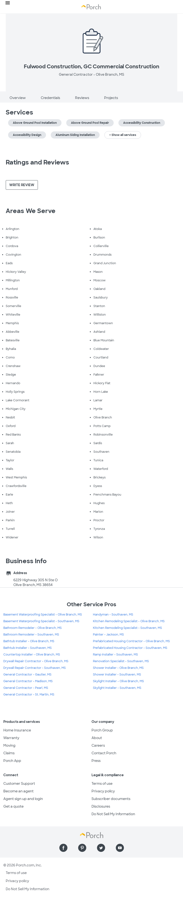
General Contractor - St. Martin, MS (28, 694)
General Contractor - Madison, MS (28, 681)
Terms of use (102, 783)
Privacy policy (103, 791)
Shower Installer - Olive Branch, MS (118, 668)
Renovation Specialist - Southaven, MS (121, 661)
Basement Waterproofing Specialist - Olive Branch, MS (42, 614)
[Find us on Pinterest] (82, 848)
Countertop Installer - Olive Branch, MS (31, 654)
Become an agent (18, 791)
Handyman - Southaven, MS (113, 614)
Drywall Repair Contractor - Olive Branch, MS (35, 661)
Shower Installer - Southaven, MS (117, 674)
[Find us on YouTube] (120, 848)
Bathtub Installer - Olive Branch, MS (28, 641)
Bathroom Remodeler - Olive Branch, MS (32, 628)
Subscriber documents (111, 799)
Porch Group (102, 730)
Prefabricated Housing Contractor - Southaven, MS (130, 648)
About (97, 738)
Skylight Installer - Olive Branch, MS (118, 681)
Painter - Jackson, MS (108, 634)
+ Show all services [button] (122, 135)
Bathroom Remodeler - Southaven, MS (31, 634)
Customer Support (19, 783)
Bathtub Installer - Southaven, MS (27, 648)
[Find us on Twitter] (101, 848)
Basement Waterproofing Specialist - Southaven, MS (41, 621)
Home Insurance (17, 730)
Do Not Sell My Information (113, 814)
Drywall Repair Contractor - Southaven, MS (34, 668)
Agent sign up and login (23, 799)
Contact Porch (104, 753)
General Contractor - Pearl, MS (25, 688)
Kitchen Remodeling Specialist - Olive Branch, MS (129, 621)
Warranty (11, 738)
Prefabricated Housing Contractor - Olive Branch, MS (131, 641)
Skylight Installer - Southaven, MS (117, 688)
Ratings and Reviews (37, 162)
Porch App (12, 761)
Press (96, 761)
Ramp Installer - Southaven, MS (115, 654)
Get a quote (13, 806)
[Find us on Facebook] (63, 848)
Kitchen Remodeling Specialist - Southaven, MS (127, 628)
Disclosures (101, 806)
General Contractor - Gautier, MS (27, 674)
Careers (98, 745)
